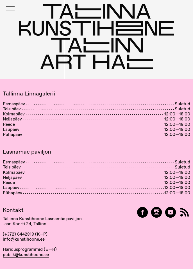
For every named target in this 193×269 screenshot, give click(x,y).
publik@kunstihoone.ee (26, 254)
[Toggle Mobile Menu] (10, 8)
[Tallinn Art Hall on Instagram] (156, 212)
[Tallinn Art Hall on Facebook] (142, 212)
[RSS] (184, 212)
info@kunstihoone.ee (24, 239)
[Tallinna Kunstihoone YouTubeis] (170, 212)
